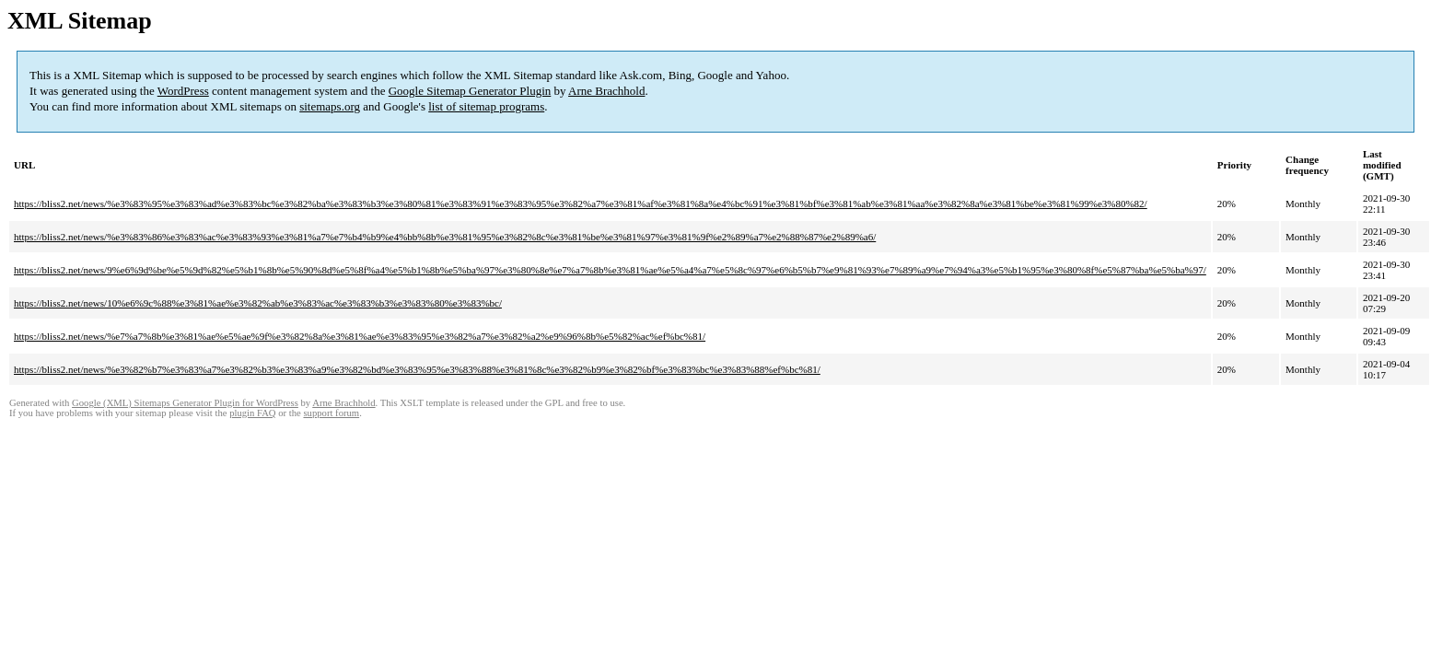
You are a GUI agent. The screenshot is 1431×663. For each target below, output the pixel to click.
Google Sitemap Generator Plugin (470, 91)
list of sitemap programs (486, 106)
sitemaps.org (329, 106)
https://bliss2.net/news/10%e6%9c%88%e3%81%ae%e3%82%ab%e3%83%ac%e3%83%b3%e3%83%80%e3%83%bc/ (258, 302)
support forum (331, 413)
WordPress (183, 91)
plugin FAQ (252, 413)
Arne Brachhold (606, 91)
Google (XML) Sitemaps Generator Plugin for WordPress (185, 403)
